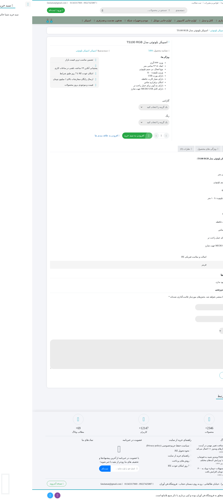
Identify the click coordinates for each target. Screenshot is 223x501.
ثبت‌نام (72, 468)
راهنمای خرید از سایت (146, 455)
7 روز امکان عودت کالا (146, 466)
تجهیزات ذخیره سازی (195, 20)
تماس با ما (203, 3)
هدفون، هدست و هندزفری (75, 20)
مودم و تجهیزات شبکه (104, 20)
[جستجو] (105, 10)
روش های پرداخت (148, 461)
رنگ (135, 116)
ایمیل (202, 313)
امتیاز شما (200, 325)
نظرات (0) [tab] (153, 149)
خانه (205, 30)
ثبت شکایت (164, 3)
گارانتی (133, 100)
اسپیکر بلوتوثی (185, 30)
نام (203, 302)
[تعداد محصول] (129, 136)
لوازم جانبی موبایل (129, 20)
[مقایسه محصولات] (19, 20)
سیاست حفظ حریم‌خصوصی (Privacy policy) (135, 445)
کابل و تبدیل (174, 20)
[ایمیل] (90, 468)
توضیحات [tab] (196, 149)
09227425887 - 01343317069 (51, 3)
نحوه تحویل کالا (149, 450)
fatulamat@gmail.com (25, 3)
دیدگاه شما (199, 337)
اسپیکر (54, 20)
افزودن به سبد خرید (102, 135)
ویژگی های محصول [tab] (175, 149)
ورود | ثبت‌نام (24, 10)
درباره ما (192, 3)
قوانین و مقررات (179, 3)
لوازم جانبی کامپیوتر (153, 20)
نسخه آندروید (24, 483)
